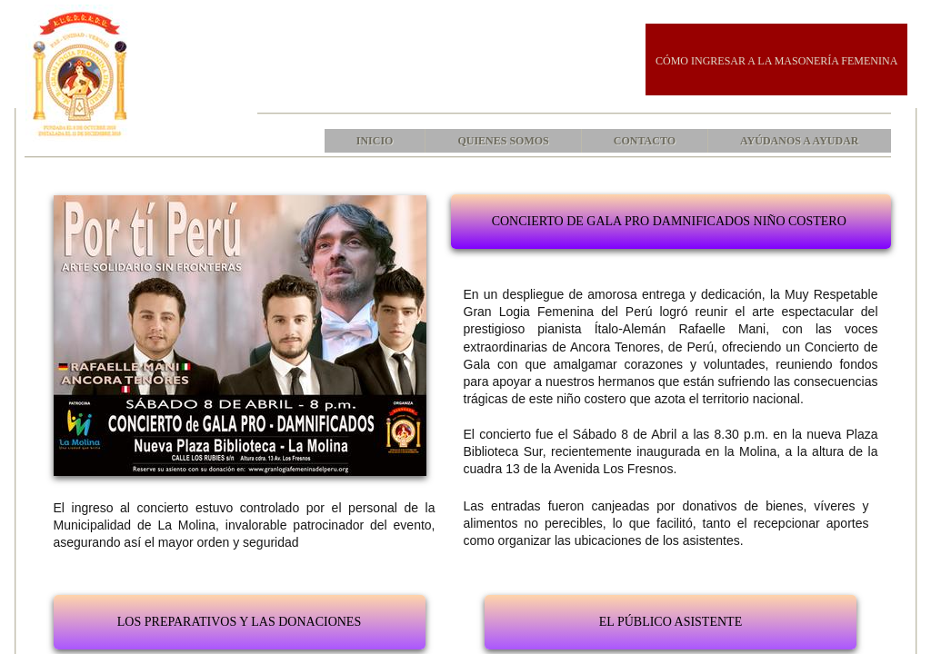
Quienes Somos (502, 140)
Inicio (375, 140)
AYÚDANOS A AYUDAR (799, 140)
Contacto (645, 140)
